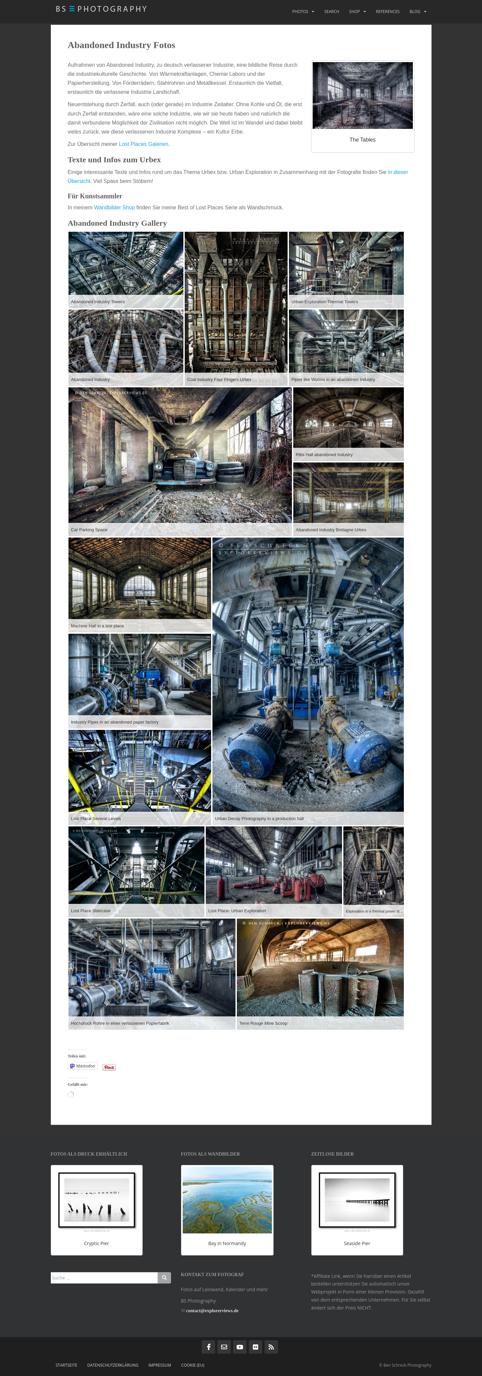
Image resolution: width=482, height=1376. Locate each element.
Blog (415, 11)
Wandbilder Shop (114, 207)
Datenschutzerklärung (112, 1365)
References (388, 11)
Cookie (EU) (192, 1365)
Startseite (66, 1365)
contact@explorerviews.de (212, 1310)
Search (331, 11)
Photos (300, 11)
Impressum (159, 1365)
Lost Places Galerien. (144, 144)
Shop (354, 11)
